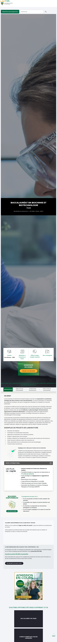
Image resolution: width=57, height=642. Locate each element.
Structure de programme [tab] (47, 389)
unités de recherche (28, 474)
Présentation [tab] (8, 389)
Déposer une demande (28, 371)
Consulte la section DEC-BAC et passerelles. (16, 554)
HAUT (53, 635)
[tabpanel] (28, 454)
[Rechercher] (32, 11)
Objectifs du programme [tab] (19, 389)
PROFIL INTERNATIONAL (12, 463)
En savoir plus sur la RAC (14, 563)
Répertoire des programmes (10, 11)
